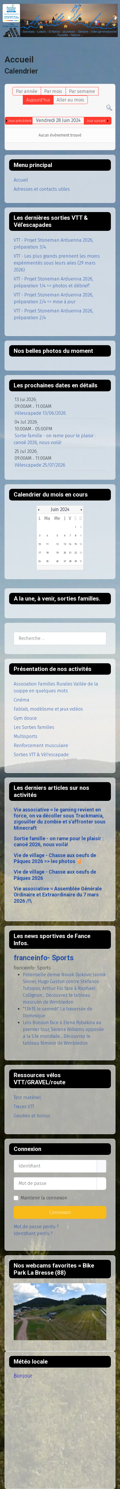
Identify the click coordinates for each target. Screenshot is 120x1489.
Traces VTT (24, 1106)
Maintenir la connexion (44, 1198)
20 (65, 552)
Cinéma (21, 700)
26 (57, 561)
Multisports (25, 736)
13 (65, 544)
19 (57, 552)
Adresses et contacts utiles (42, 189)
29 (75, 561)
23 (81, 552)
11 (47, 544)
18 (47, 552)
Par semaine (82, 91)
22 (75, 552)
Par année (26, 91)
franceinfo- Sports (44, 958)
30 (81, 561)
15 (75, 544)
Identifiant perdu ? (33, 1233)
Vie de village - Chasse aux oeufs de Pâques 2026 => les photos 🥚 (55, 858)
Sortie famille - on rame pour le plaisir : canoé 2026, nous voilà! (59, 841)
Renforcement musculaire (41, 745)
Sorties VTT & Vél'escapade (41, 754)
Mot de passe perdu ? (36, 1226)
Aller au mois (70, 100)
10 (39, 544)
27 (65, 561)
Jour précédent (20, 121)
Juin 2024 (60, 509)
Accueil (21, 180)
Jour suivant (96, 121)
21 (70, 552)
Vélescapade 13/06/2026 (40, 413)
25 (47, 561)
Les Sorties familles (34, 727)
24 (39, 561)
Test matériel (27, 1097)
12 (57, 544)
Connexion (60, 1212)
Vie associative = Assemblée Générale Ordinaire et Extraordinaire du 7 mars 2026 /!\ (58, 895)
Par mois (53, 91)
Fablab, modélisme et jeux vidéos (48, 709)
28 (70, 561)
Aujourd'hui (38, 100)
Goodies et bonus (32, 1115)
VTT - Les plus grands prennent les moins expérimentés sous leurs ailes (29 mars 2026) (57, 262)
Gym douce (25, 718)
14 (70, 544)
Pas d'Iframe (60, 1311)
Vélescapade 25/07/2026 (40, 465)
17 (39, 552)
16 (81, 544)
